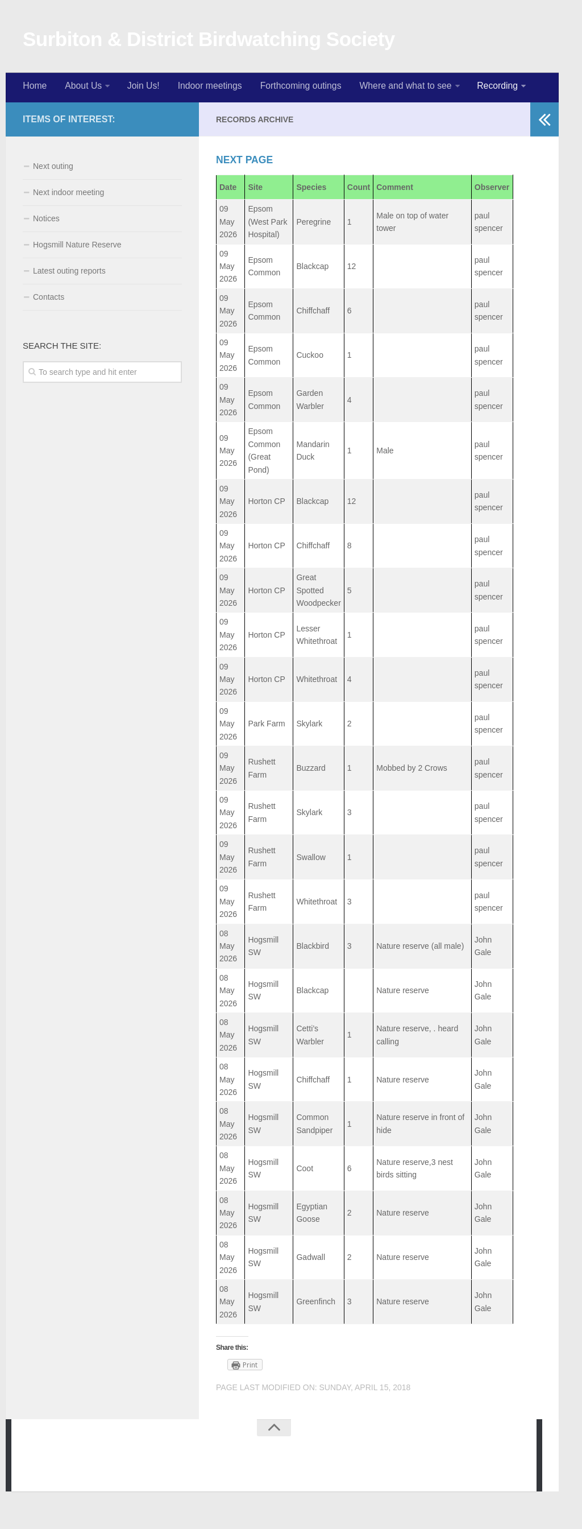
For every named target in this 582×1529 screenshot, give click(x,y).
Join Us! (140, 88)
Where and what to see (399, 88)
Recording (490, 88)
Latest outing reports (69, 273)
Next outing (53, 168)
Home (34, 88)
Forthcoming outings (294, 88)
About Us (81, 88)
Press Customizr (194, 1471)
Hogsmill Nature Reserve (77, 247)
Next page (245, 162)
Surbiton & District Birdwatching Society (209, 39)
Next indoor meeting (68, 195)
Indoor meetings (205, 88)
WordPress (97, 1471)
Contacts (48, 299)
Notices (46, 221)
